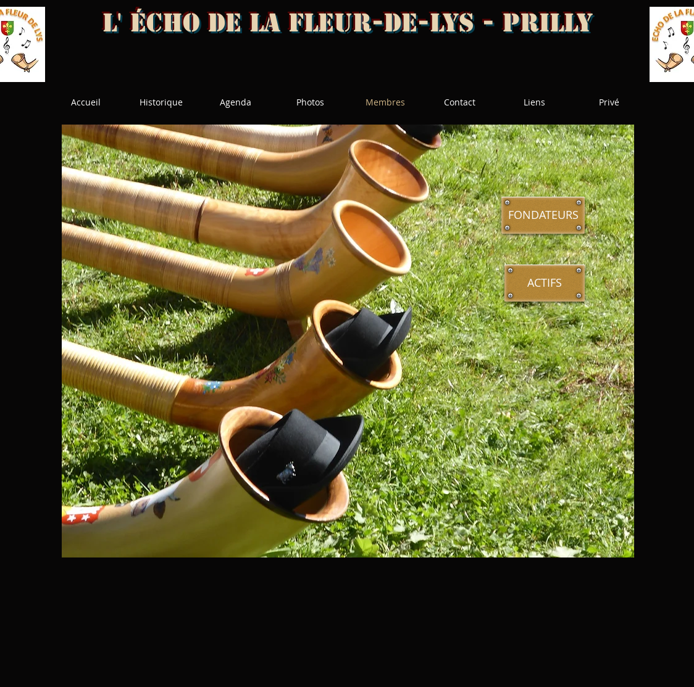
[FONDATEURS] (543, 215)
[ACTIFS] (544, 283)
